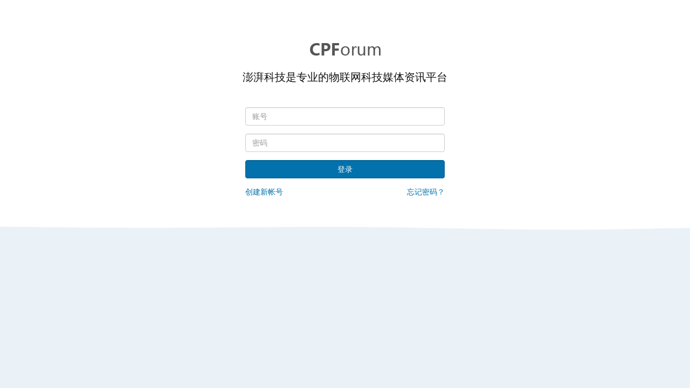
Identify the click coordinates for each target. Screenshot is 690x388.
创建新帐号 (264, 192)
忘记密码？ (426, 192)
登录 (345, 169)
